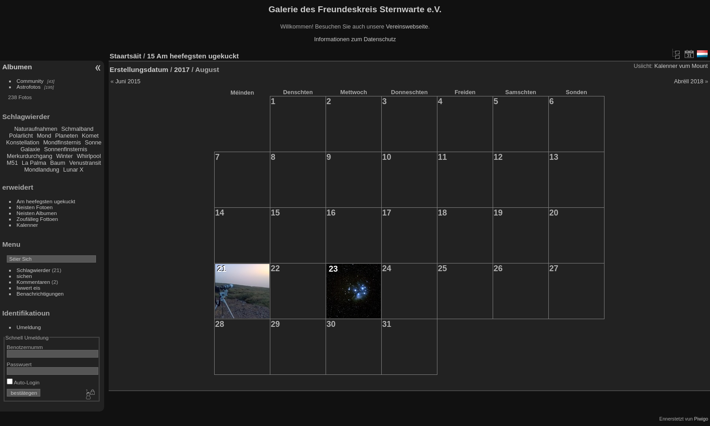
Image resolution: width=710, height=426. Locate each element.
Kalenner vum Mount (681, 65)
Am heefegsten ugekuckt (46, 201)
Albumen (17, 67)
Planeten (66, 135)
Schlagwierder (34, 270)
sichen (24, 276)
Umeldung (29, 327)
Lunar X (73, 169)
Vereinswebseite (407, 26)
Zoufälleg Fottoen (37, 219)
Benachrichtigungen (40, 294)
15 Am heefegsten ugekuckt (193, 56)
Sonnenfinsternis (65, 149)
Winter (64, 156)
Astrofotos (29, 87)
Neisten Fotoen (35, 207)
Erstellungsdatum (139, 69)
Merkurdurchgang (29, 156)
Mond (44, 135)
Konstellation (22, 142)
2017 (182, 69)
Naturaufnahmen (35, 128)
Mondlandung (41, 169)
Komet (90, 135)
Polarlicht (21, 135)
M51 (12, 162)
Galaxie (30, 149)
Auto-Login (23, 382)
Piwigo (701, 418)
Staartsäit (125, 56)
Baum (57, 162)
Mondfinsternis (62, 142)
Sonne (93, 142)
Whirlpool (89, 156)
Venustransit (85, 162)
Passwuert (19, 364)
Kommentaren (33, 282)
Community (30, 81)
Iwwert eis (28, 288)
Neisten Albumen (37, 213)
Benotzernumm (25, 347)
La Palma (34, 162)
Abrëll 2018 (689, 81)
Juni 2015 (128, 81)
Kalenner (27, 225)
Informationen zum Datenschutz (355, 39)
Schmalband (77, 128)
